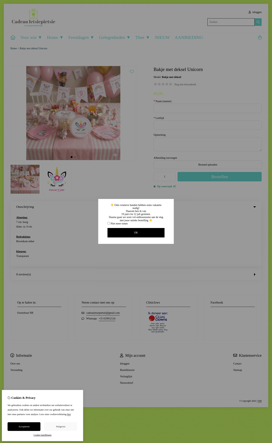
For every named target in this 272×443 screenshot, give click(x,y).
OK (136, 232)
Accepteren (23, 426)
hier (69, 414)
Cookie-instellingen (43, 435)
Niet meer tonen (117, 223)
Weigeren (60, 426)
